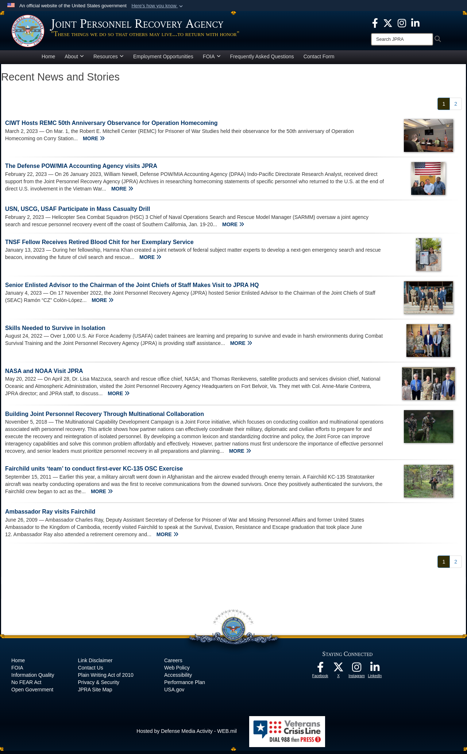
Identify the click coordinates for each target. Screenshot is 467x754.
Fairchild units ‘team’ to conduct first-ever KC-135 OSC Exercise (94, 472)
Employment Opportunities (163, 60)
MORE (94, 142)
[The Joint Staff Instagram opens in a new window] (402, 22)
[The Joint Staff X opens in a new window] (388, 22)
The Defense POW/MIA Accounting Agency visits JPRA (81, 169)
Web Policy (177, 671)
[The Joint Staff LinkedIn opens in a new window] (415, 22)
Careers (173, 664)
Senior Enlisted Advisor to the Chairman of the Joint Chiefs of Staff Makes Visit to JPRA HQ (132, 288)
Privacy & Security (98, 685)
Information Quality (32, 678)
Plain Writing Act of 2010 (105, 678)
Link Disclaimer (95, 664)
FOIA (212, 60)
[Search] (402, 39)
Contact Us (90, 671)
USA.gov (174, 693)
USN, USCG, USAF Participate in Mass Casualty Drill (77, 212)
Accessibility (178, 678)
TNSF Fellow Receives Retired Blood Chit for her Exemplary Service (99, 245)
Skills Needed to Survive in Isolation (55, 331)
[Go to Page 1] (443, 107)
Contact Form (319, 60)
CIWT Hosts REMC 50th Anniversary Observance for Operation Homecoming (111, 126)
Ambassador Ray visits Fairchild (50, 515)
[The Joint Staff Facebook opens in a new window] (375, 22)
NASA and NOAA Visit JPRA (44, 374)
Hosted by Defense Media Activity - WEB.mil (186, 734)
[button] (157, 5)
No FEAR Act (26, 685)
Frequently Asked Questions (262, 60)
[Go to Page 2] (455, 107)
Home (48, 60)
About (74, 60)
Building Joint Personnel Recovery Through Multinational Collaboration (104, 417)
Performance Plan (184, 685)
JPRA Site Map (95, 693)
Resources (108, 60)
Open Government (32, 693)
